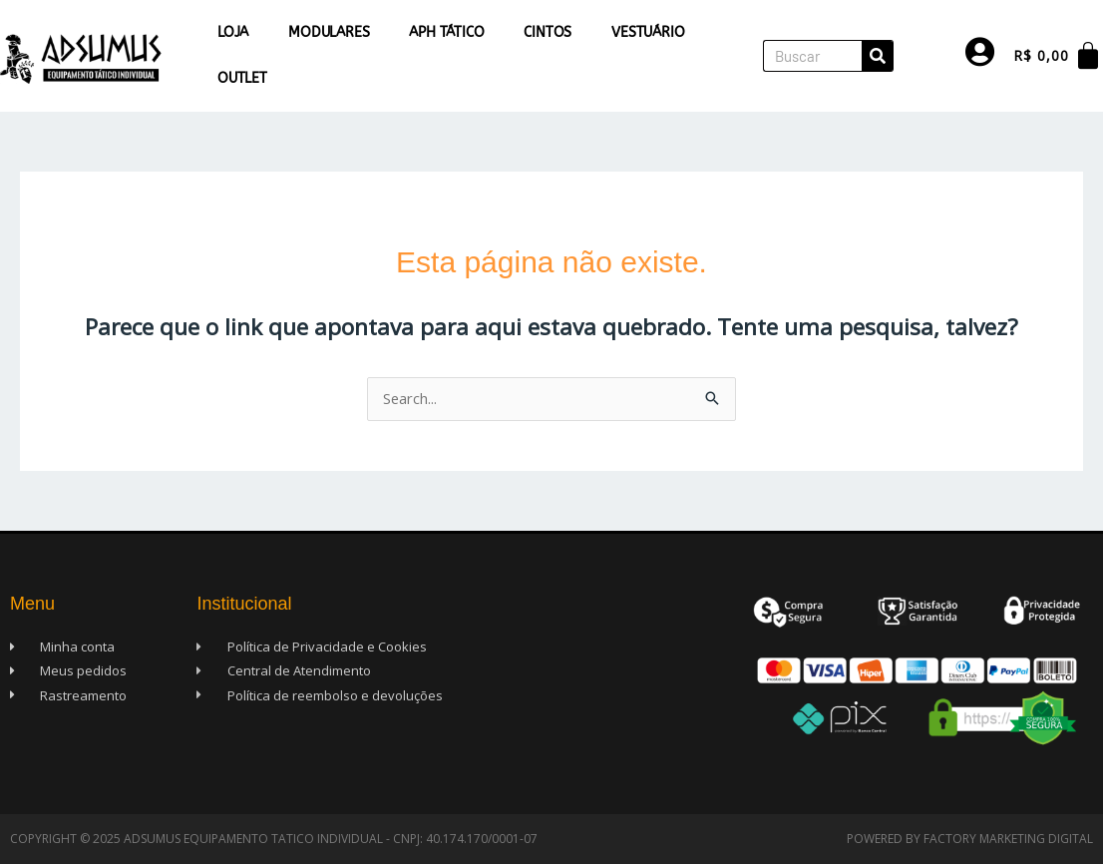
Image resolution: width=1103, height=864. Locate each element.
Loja (232, 32)
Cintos (547, 32)
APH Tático (446, 32)
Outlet (242, 78)
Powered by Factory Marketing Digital (970, 838)
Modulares (328, 32)
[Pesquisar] (878, 56)
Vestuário (647, 32)
